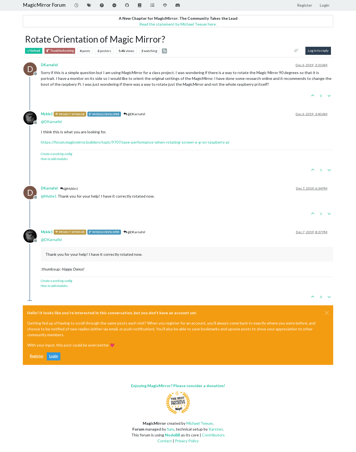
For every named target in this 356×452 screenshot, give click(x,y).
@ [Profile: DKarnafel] (51, 121)
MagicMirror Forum (44, 5)
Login (53, 356)
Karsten (216, 429)
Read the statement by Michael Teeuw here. (178, 24)
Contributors (213, 435)
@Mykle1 (69, 188)
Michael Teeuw (199, 423)
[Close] (326, 312)
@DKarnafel (134, 114)
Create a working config (56, 154)
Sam (170, 429)
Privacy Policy (187, 440)
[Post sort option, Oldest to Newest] (296, 51)
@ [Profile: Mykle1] (49, 196)
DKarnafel (49, 65)
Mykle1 (47, 114)
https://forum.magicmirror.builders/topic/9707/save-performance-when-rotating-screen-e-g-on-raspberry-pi (135, 142)
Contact (164, 440)
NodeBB (172, 435)
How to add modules (54, 159)
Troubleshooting (60, 51)
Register (36, 356)
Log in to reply (318, 50)
